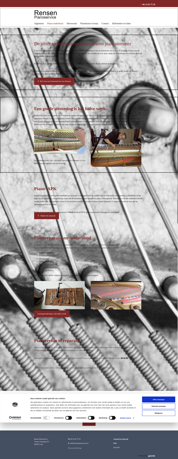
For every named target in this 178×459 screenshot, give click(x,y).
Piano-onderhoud (55, 23)
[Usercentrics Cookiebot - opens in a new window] (15, 454)
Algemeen (39, 23)
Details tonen (125, 454)
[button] (54, 81)
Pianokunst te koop (89, 23)
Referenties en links (121, 23)
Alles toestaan (159, 436)
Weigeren (158, 449)
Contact (105, 23)
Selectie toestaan (159, 443)
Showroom (72, 23)
